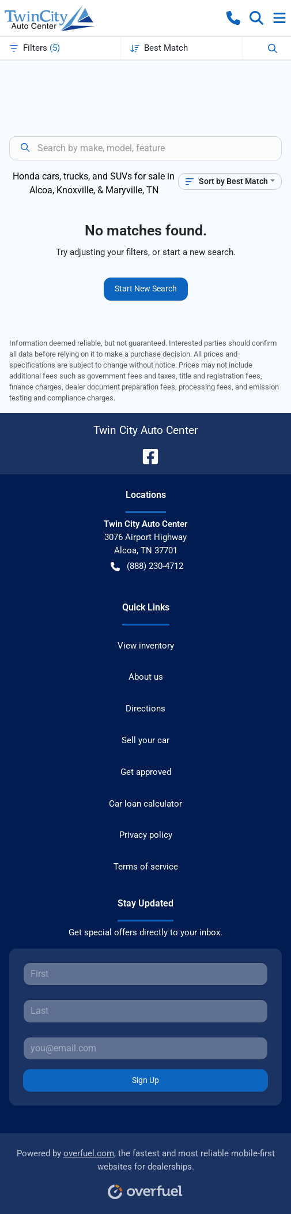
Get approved (145, 772)
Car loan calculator (145, 804)
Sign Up (145, 1080)
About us (146, 677)
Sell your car (145, 740)
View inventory (146, 645)
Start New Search (146, 288)
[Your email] (145, 1048)
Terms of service (146, 866)
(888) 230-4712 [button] (147, 566)
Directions (145, 708)
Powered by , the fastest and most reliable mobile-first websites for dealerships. (146, 1169)
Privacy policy (145, 835)
